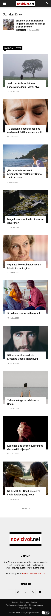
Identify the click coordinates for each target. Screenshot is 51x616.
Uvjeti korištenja (25, 608)
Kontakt (34, 602)
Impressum (24, 602)
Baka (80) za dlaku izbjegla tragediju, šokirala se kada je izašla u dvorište (30, 23)
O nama (15, 602)
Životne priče (20, 30)
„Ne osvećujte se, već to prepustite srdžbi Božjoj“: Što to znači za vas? (24, 174)
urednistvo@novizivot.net (33, 573)
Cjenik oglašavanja (36, 605)
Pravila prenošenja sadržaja (16, 605)
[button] (4, 3)
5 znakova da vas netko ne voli (24, 313)
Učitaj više (25, 509)
